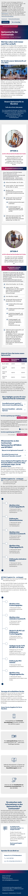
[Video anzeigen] (14, 72)
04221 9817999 (10, 858)
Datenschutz (4, 13)
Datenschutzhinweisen (7, 16)
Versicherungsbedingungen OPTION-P (10, 432)
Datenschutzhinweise (14, 19)
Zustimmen (5, 22)
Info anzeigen (11, 434)
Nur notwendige (16, 22)
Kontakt (19, 893)
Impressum (4, 19)
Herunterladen (21, 417)
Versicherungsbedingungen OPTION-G (11, 415)
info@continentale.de (8, 890)
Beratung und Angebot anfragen (16, 843)
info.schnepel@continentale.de (14, 861)
